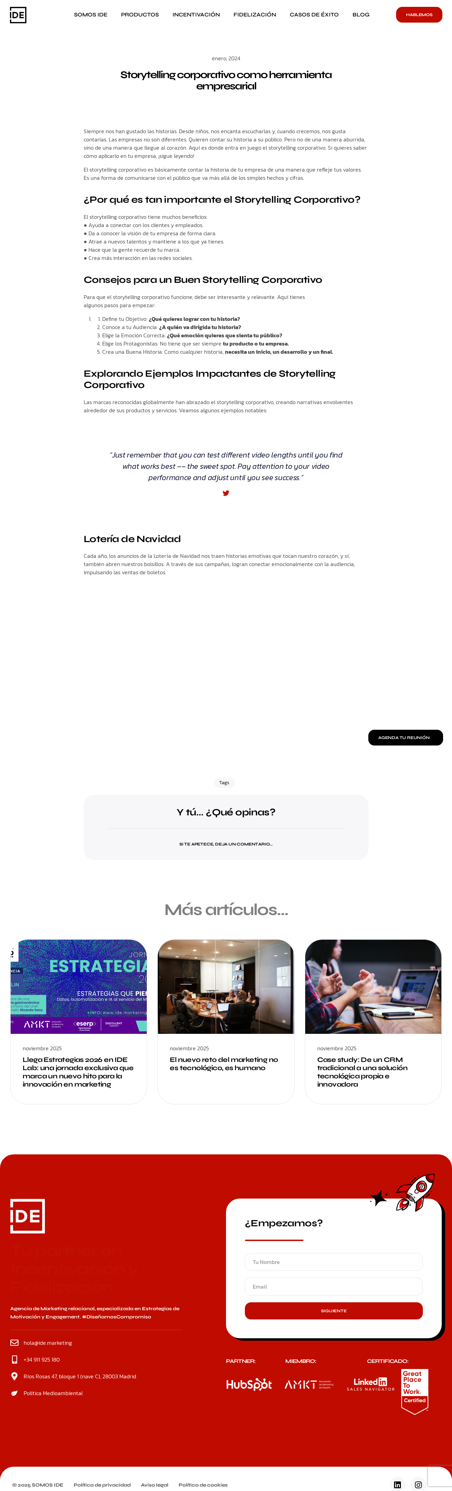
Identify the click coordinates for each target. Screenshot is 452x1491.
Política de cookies (203, 1485)
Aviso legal (154, 1485)
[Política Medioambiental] (14, 1393)
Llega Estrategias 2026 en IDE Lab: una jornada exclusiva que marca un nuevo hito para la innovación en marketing (78, 1072)
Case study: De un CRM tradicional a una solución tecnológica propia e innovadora (362, 1072)
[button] (226, 840)
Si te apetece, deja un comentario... (226, 844)
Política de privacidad (102, 1485)
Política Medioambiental (53, 1393)
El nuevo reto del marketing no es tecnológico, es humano (224, 1063)
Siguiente (333, 1310)
